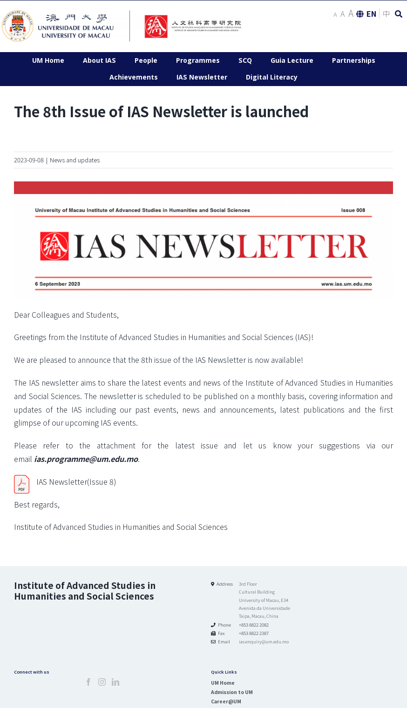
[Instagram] (102, 682)
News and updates (75, 159)
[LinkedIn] (115, 682)
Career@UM (226, 701)
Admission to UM (232, 691)
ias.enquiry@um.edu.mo (264, 641)
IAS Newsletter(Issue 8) (76, 481)
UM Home (223, 682)
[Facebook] (88, 682)
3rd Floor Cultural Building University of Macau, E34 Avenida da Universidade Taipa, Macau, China (264, 600)
